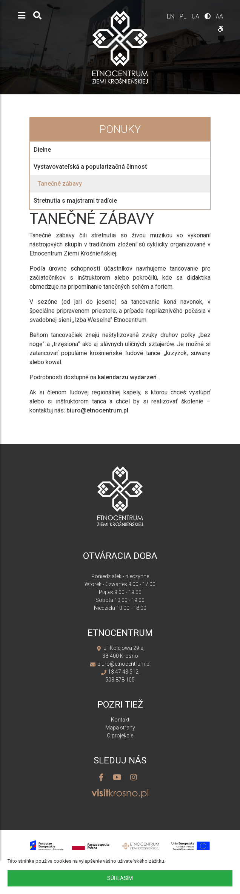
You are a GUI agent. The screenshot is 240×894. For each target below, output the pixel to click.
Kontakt (120, 720)
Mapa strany (120, 728)
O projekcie (120, 735)
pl (184, 16)
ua (196, 16)
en (171, 16)
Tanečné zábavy (59, 183)
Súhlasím (120, 878)
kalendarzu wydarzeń (127, 377)
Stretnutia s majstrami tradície (75, 200)
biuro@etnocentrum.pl (97, 410)
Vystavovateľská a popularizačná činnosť (90, 166)
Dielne (42, 149)
